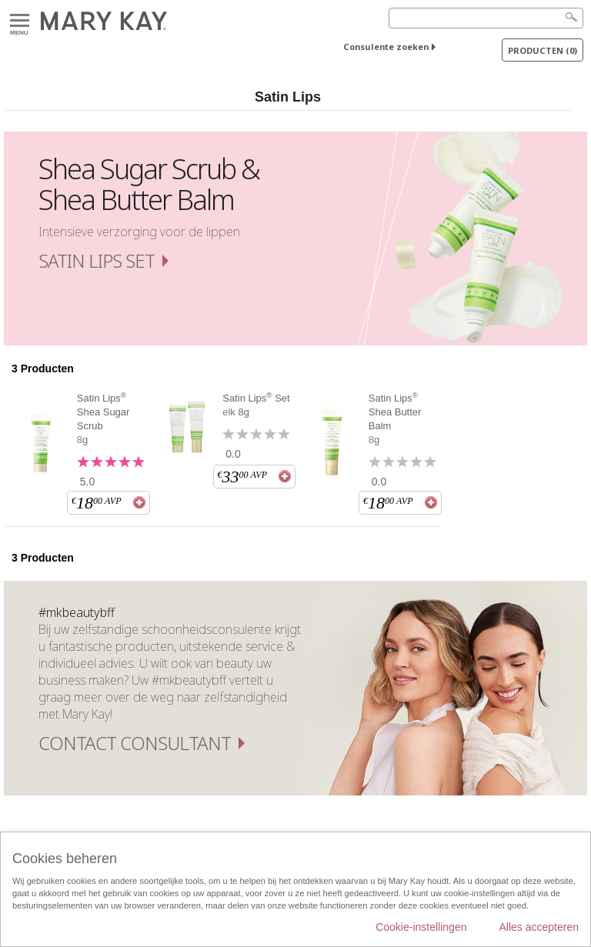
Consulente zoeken (386, 47)
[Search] (486, 18)
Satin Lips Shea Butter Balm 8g (395, 418)
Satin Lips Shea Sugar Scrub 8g (103, 418)
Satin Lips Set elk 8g (255, 405)
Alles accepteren (539, 927)
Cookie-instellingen (421, 927)
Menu (19, 21)
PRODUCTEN (542, 50)
